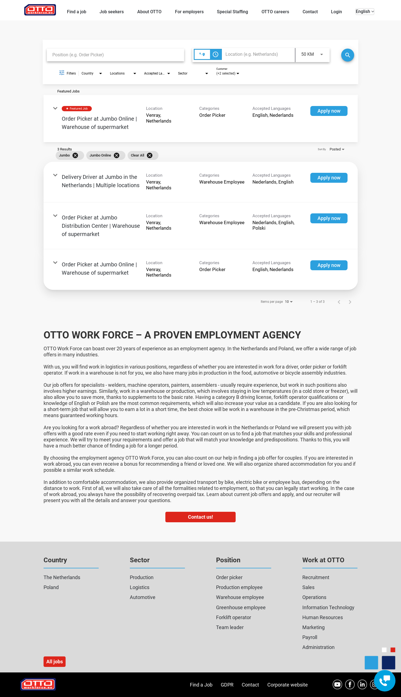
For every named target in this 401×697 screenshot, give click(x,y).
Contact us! (200, 517)
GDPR (227, 685)
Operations (314, 597)
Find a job (76, 11)
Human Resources (322, 617)
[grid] (193, 155)
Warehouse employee (240, 597)
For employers (189, 11)
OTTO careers (275, 11)
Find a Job (201, 685)
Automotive (142, 597)
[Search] (347, 55)
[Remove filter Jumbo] (75, 155)
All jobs (54, 661)
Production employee (239, 587)
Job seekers (111, 11)
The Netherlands (62, 577)
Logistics (139, 587)
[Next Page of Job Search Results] (350, 301)
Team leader (230, 627)
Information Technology (328, 607)
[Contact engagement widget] (384, 680)
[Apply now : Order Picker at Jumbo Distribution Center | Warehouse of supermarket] (329, 218)
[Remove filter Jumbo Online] (116, 155)
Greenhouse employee (241, 607)
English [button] (365, 11)
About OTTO (149, 11)
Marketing (313, 627)
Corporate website (287, 685)
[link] (201, 118)
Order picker (229, 577)
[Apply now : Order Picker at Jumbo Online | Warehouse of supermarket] (329, 111)
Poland (51, 587)
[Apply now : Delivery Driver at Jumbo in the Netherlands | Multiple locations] (329, 178)
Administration (318, 647)
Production (142, 577)
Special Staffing (232, 11)
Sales (308, 587)
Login (336, 11)
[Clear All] (149, 155)
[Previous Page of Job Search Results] (339, 301)
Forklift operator (233, 617)
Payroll (309, 637)
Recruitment (315, 577)
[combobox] (115, 54)
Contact (310, 11)
